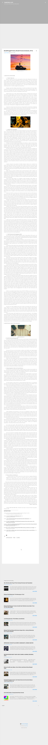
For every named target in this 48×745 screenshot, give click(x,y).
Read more (35, 591)
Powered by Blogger (24, 723)
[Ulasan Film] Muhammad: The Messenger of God (14, 594)
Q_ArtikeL (18, 537)
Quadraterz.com (8, 2)
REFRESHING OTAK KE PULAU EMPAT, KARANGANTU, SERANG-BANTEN (18, 642)
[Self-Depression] (9, 537)
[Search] (45, 2)
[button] (36, 51)
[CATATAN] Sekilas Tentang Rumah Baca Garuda (14, 692)
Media (14, 537)
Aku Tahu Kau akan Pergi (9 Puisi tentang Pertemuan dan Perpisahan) (18, 582)
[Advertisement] (12, 11)
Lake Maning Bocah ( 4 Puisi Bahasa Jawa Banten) (14, 618)
